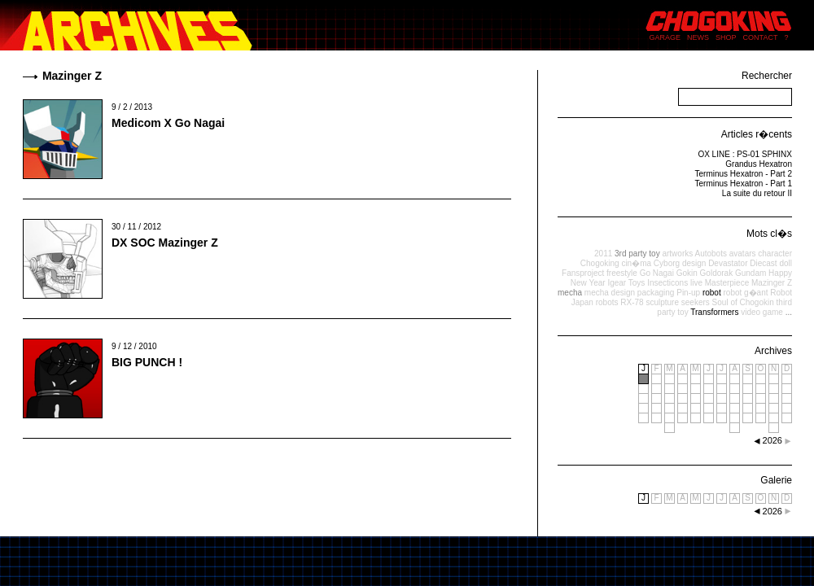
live (696, 282)
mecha (570, 292)
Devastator (727, 263)
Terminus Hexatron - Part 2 (744, 173)
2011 (603, 253)
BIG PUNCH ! (147, 362)
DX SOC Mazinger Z (165, 242)
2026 (772, 511)
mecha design (609, 292)
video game (762, 312)
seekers (695, 302)
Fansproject (583, 273)
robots (607, 302)
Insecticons (667, 282)
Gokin (687, 273)
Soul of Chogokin (743, 302)
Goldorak (716, 273)
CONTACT (760, 37)
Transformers (714, 312)
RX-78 (631, 302)
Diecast (763, 263)
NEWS (698, 37)
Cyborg (667, 263)
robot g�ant (745, 292)
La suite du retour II (757, 193)
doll (785, 263)
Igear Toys (626, 282)
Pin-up (688, 292)
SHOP (726, 37)
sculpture (662, 302)
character (775, 253)
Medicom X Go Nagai (168, 122)
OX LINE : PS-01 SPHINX (745, 154)
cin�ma (636, 263)
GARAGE (665, 37)
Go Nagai (657, 273)
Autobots (710, 253)
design (694, 263)
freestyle (621, 273)
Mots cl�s (769, 233)
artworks (677, 253)
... (789, 312)
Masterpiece (727, 282)
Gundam (750, 273)
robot (711, 292)
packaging (656, 292)
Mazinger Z (771, 282)
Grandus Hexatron (758, 164)
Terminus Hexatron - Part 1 (744, 183)
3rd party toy (637, 253)
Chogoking (599, 263)
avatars (742, 253)
